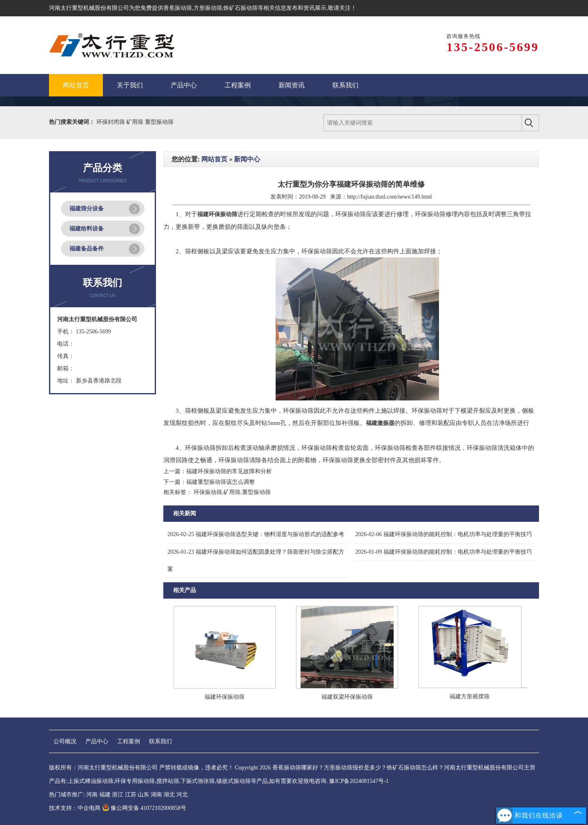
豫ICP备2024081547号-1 (358, 781)
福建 (105, 794)
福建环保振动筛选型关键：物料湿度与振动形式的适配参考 (255, 534)
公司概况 (64, 741)
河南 (92, 794)
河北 (182, 794)
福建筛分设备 (86, 209)
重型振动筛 (159, 122)
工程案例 (128, 741)
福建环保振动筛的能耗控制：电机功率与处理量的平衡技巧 (443, 534)
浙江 (117, 794)
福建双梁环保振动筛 (347, 697)
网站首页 (214, 159)
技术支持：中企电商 (74, 808)
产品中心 (96, 741)
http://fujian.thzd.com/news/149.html (389, 197)
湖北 (169, 794)
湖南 (156, 794)
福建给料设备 (86, 229)
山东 (143, 794)
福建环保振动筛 (225, 697)
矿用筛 (135, 122)
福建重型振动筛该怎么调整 (220, 482)
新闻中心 (247, 159)
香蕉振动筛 (177, 8)
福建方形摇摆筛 (470, 696)
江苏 (130, 794)
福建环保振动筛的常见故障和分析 (229, 471)
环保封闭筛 (111, 122)
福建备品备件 (86, 249)
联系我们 (160, 741)
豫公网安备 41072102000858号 (144, 808)
